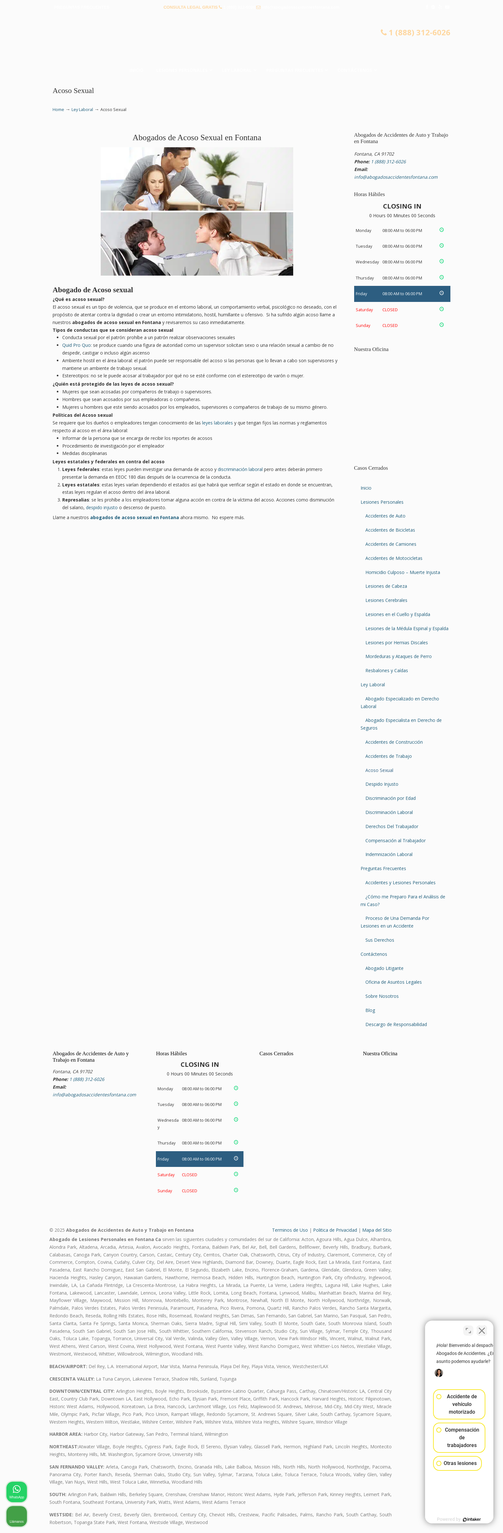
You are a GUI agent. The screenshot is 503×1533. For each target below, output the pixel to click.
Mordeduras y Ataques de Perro (398, 656)
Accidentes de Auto (385, 516)
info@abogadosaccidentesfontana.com (300, 7)
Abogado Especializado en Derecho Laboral (400, 702)
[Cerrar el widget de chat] (482, 1328)
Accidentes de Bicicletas (390, 530)
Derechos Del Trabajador (391, 826)
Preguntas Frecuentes (383, 868)
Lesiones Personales (382, 502)
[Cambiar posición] (468, 1328)
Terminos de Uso (290, 1230)
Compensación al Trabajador (395, 840)
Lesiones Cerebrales (386, 600)
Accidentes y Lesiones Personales (400, 882)
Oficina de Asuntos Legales (393, 982)
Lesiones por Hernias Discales (396, 642)
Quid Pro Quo (76, 345)
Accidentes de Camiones (390, 544)
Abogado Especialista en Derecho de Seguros (401, 724)
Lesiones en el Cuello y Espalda (397, 614)
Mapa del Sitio (377, 1230)
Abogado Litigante (384, 968)
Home (58, 109)
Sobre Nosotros (382, 996)
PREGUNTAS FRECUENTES (81, 7)
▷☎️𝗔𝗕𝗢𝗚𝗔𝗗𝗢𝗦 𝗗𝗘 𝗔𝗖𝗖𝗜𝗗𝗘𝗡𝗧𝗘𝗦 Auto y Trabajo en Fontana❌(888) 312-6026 (251, 40)
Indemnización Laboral (389, 854)
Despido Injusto (381, 784)
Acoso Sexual (379, 770)
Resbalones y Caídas (386, 670)
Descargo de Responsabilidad (396, 1024)
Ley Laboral (82, 109)
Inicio (366, 488)
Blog (370, 1010)
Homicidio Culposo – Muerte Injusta (402, 572)
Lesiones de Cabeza (386, 586)
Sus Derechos (379, 940)
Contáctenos (374, 954)
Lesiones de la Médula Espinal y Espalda (406, 628)
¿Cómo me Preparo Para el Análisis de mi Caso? (403, 900)
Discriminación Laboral (389, 812)
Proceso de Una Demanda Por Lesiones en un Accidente (395, 922)
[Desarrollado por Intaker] (448, 1519)
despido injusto (102, 507)
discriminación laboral (240, 469)
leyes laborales (217, 423)
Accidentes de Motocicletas (393, 558)
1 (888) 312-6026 (239, 7)
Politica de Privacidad (335, 1230)
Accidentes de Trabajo (388, 756)
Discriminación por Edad (390, 798)
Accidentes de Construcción (394, 742)
